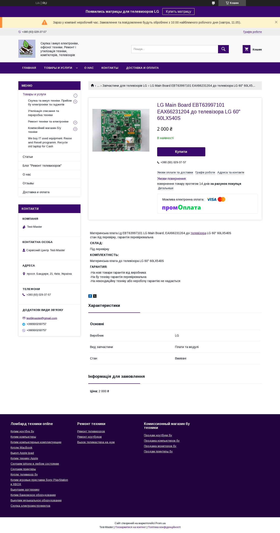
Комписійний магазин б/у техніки (44, 129)
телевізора (198, 233)
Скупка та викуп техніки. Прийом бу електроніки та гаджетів (50, 102)
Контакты (109, 67)
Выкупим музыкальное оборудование (36, 500)
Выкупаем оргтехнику (25, 489)
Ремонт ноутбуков (89, 436)
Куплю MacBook (21, 447)
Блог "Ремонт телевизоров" (42, 165)
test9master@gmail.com (42, 318)
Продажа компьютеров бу (162, 440)
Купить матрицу (178, 11)
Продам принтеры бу (158, 451)
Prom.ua (160, 523)
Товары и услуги (58, 67)
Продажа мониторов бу (160, 446)
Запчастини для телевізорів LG (125, 85)
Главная (29, 67)
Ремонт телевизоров (91, 431)
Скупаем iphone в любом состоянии (35, 463)
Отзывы (28, 183)
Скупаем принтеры (23, 469)
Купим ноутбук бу (22, 431)
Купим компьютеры (23, 436)
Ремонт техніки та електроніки (48, 121)
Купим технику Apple (24, 458)
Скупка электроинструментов (30, 505)
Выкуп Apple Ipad (22, 453)
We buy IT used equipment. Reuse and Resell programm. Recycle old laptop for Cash (50, 142)
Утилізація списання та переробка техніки (43, 112)
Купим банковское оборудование (33, 495)
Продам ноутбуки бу (158, 435)
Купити (181, 152)
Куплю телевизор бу (24, 474)
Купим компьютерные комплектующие (36, 442)
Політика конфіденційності (164, 527)
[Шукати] (223, 49)
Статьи (28, 156)
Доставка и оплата (142, 67)
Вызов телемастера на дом (96, 442)
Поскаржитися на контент (130, 527)
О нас (89, 67)
